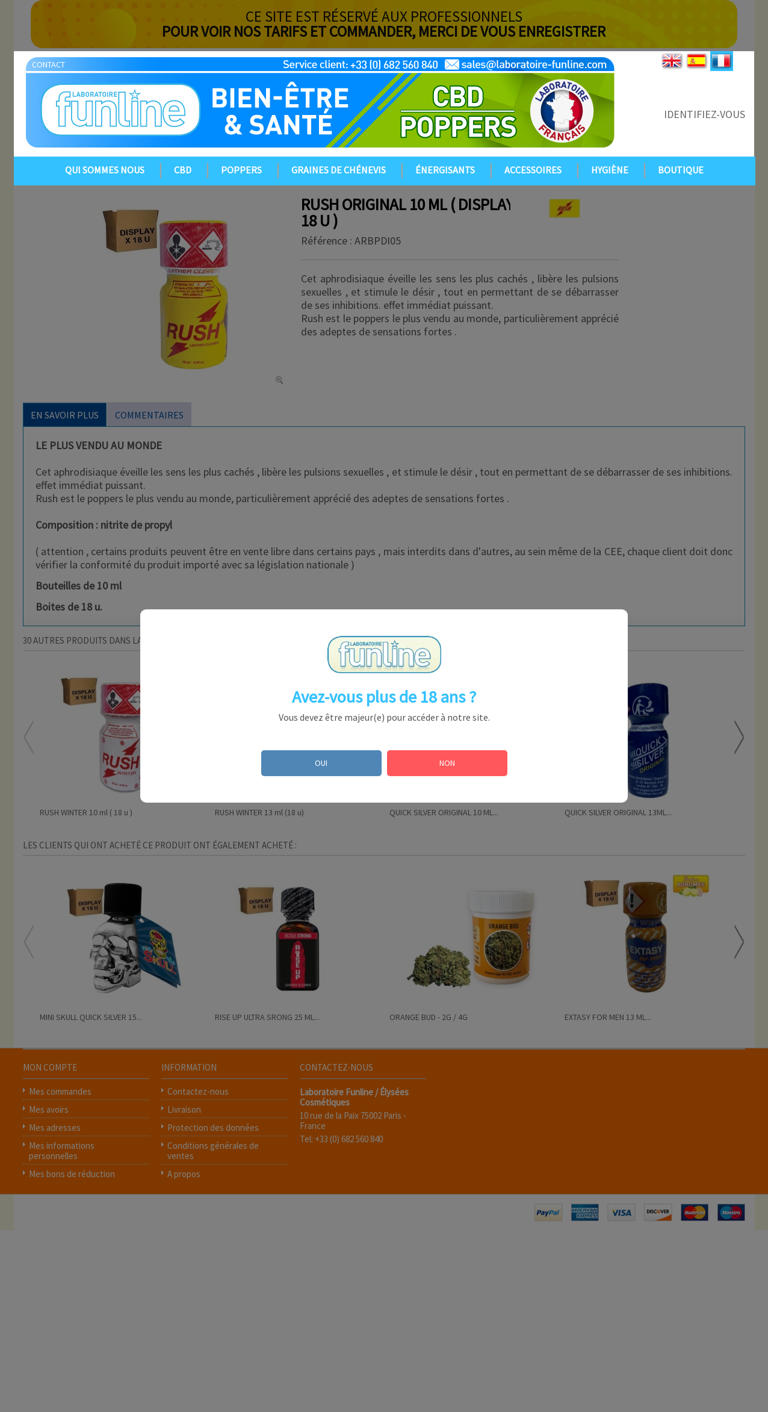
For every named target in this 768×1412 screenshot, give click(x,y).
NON (447, 762)
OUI (321, 762)
